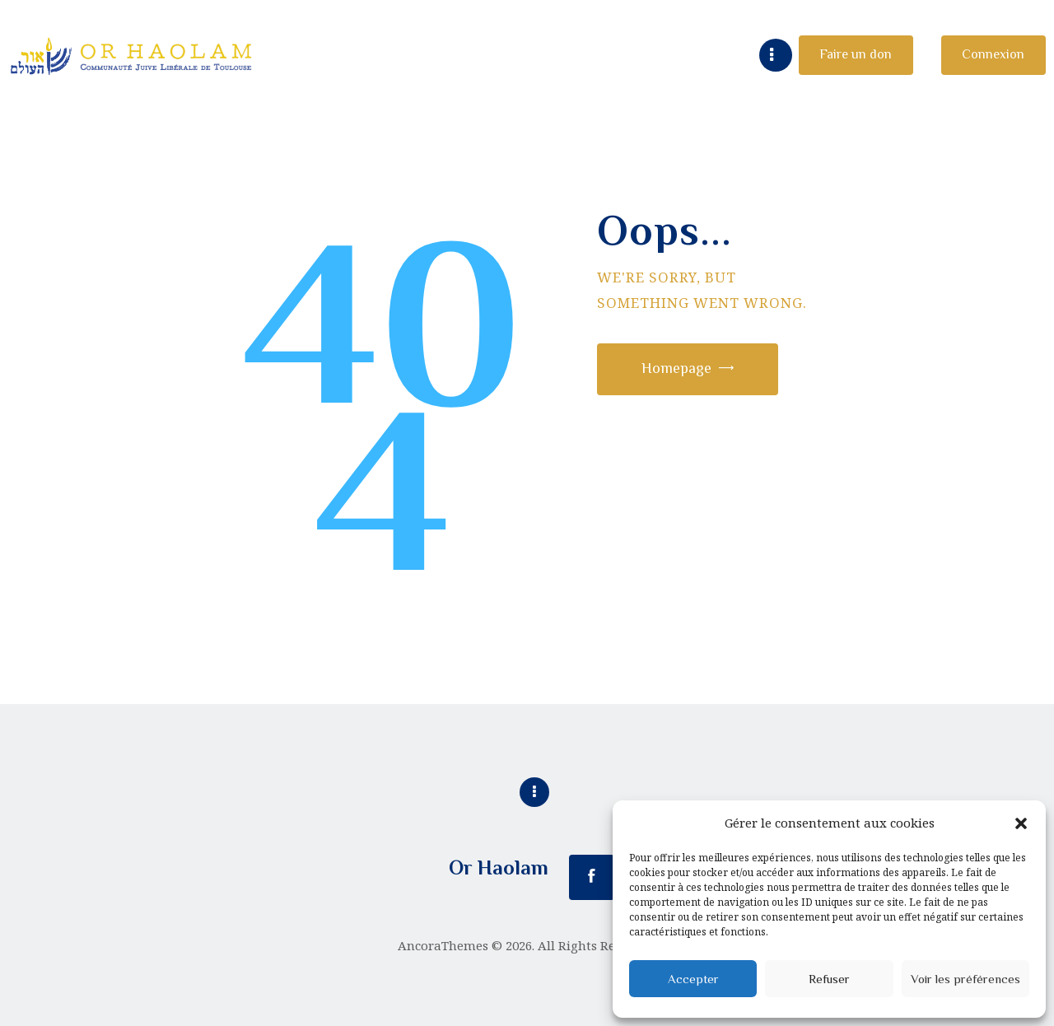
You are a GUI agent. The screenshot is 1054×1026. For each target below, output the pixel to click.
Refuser (829, 979)
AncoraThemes (443, 945)
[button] (1021, 823)
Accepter (693, 979)
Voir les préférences (965, 979)
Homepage (676, 368)
